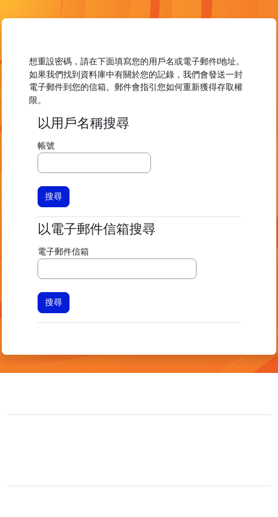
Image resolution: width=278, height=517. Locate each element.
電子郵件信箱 (63, 252)
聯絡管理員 (52, 392)
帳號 (46, 146)
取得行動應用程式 (50, 470)
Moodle (58, 502)
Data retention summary (61, 453)
